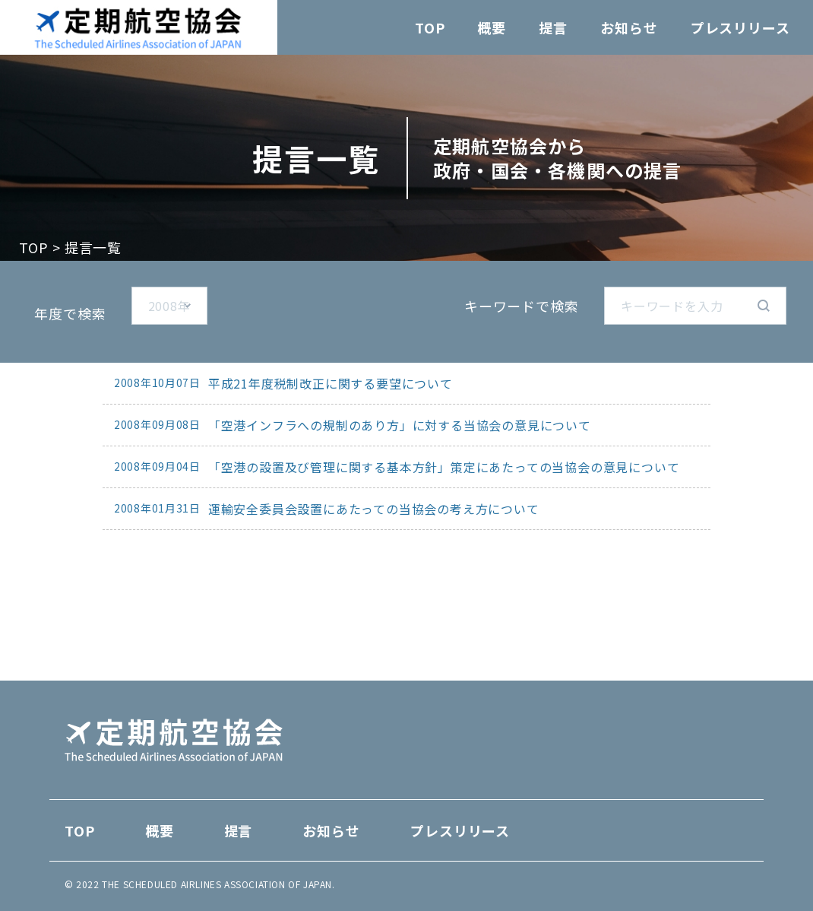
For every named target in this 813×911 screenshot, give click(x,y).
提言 (553, 27)
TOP (430, 27)
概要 (491, 27)
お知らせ (629, 27)
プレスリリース (740, 27)
